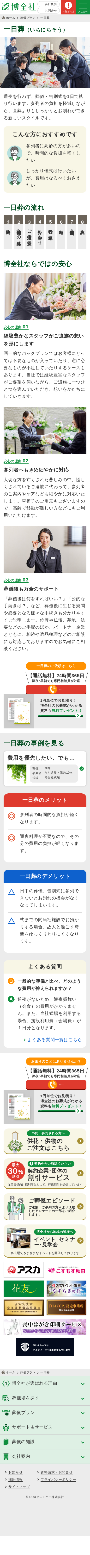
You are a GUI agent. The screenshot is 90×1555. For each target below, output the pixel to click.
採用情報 (15, 1499)
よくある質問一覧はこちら (55, 1049)
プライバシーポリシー (58, 1499)
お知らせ (15, 1491)
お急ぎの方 (68, 11)
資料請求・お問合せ (57, 1491)
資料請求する (57, 728)
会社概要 (51, 4)
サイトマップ (19, 1506)
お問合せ (51, 10)
